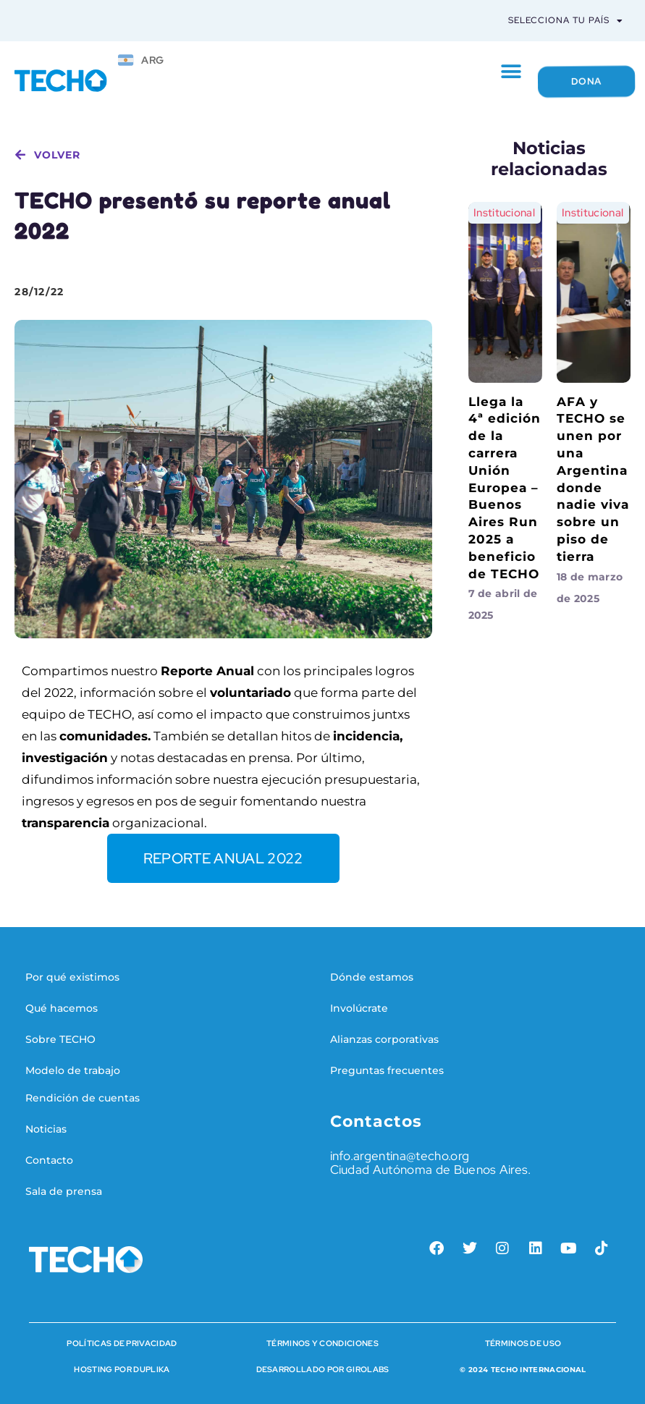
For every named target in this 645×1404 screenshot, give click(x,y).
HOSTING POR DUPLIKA (121, 1369)
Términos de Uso (523, 1343)
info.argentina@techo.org (400, 1156)
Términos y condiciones (322, 1343)
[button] (510, 72)
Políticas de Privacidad (122, 1343)
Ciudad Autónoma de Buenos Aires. (430, 1169)
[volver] (20, 155)
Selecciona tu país (565, 21)
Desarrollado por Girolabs (322, 1369)
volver (57, 154)
